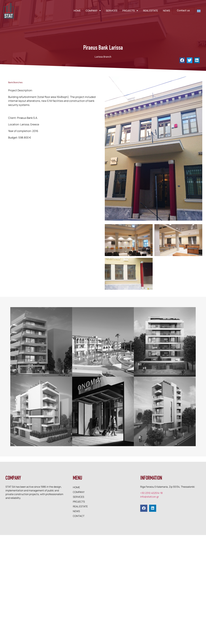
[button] (182, 60)
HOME (77, 10)
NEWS (166, 10)
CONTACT (78, 516)
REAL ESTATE (150, 10)
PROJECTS (130, 11)
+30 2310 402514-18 (151, 493)
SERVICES (111, 10)
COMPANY (93, 11)
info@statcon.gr (149, 496)
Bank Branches (15, 82)
